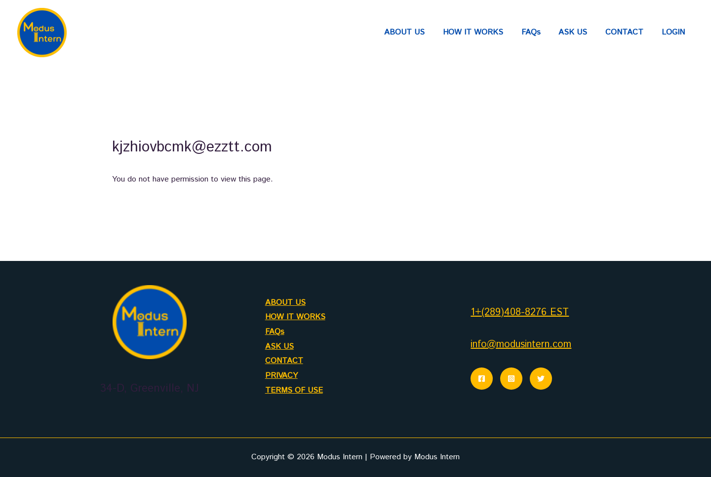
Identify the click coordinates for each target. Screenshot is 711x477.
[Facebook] (482, 378)
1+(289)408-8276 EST (520, 312)
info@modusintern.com (521, 344)
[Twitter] (541, 378)
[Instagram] (511, 378)
